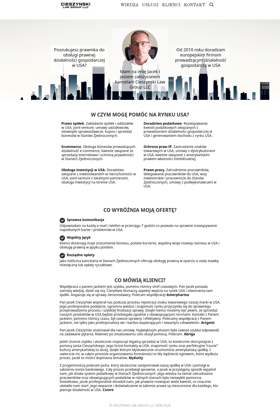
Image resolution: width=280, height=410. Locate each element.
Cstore (108, 389)
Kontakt (194, 5)
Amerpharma (178, 294)
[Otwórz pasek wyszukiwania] (211, 5)
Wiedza (130, 5)
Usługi (150, 5)
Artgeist (208, 322)
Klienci (171, 5)
